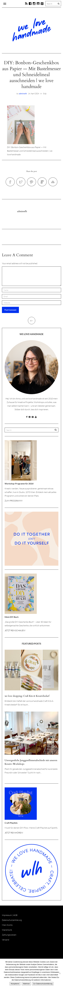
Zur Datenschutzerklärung (42, 984)
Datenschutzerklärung (12, 920)
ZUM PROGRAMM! (14, 500)
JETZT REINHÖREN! (14, 832)
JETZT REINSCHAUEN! (15, 630)
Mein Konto (7, 925)
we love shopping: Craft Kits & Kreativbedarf (27, 696)
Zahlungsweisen (9, 934)
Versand (5, 939)
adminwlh (23, 93)
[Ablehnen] (59, 973)
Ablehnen (26, 984)
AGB (15, 915)
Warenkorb (7, 930)
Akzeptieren (15, 984)
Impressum (7, 915)
